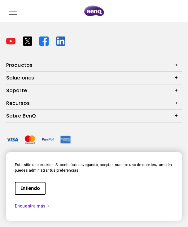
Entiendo (30, 188)
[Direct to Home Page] (94, 11)
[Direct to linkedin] (60, 40)
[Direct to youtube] (12, 40)
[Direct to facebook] (45, 40)
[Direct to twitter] (29, 40)
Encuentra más (32, 205)
